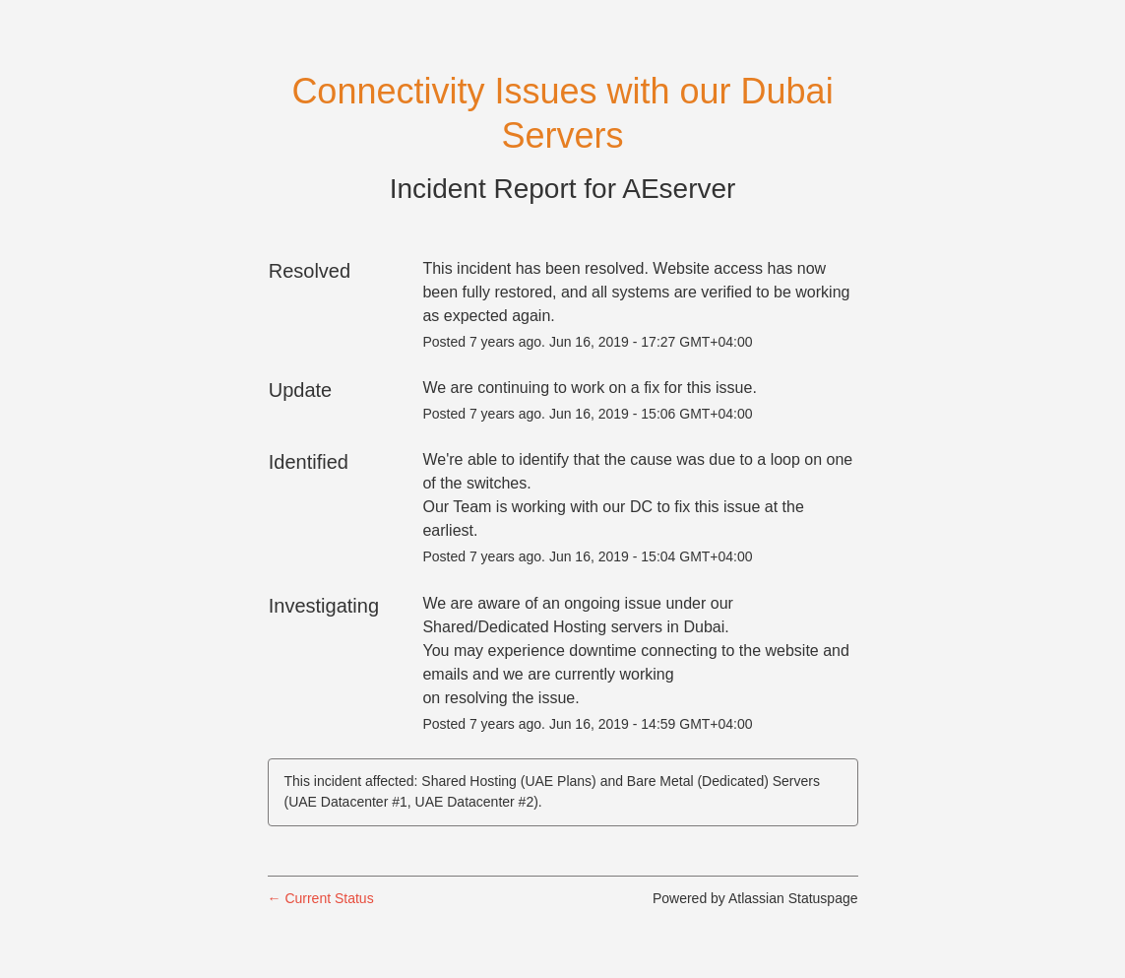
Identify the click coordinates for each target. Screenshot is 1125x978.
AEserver (678, 188)
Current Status (321, 898)
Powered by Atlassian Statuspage (755, 898)
